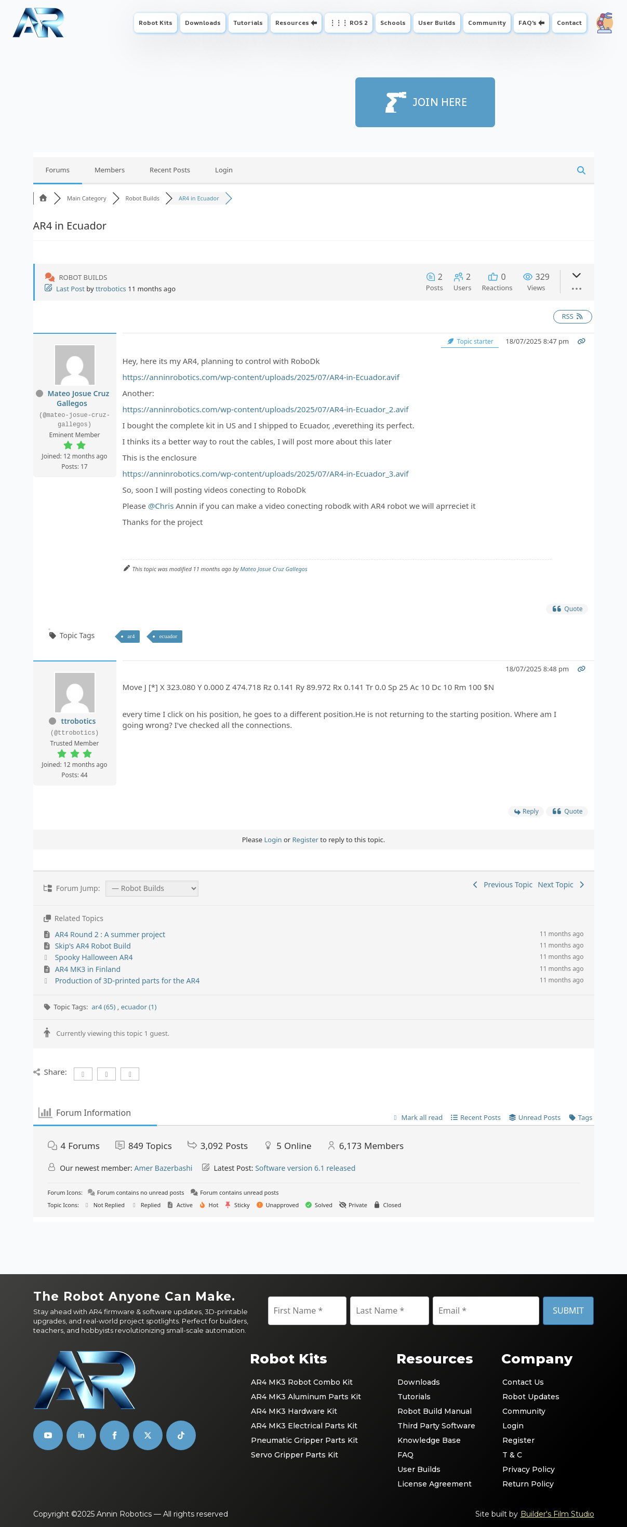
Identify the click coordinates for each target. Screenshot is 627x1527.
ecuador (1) (139, 1006)
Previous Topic (501, 884)
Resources (292, 22)
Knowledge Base (429, 1440)
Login (224, 169)
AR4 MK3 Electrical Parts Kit (304, 1425)
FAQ (405, 1455)
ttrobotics (111, 288)
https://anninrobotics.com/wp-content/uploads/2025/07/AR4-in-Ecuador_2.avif (266, 409)
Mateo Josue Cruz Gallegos (79, 398)
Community (487, 22)
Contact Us (523, 1382)
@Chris (161, 506)
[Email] (486, 1310)
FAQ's (527, 22)
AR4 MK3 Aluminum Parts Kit (306, 1396)
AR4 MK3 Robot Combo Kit (302, 1382)
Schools (393, 22)
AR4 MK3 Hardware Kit (294, 1411)
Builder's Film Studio (557, 1514)
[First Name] (307, 1310)
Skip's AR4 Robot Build (93, 946)
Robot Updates (530, 1396)
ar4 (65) (104, 1006)
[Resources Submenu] (315, 22)
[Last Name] (389, 1310)
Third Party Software (436, 1425)
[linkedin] (81, 1435)
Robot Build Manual (434, 1411)
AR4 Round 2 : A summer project (110, 934)
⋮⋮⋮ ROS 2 (348, 22)
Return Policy (528, 1484)
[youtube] (48, 1435)
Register (305, 839)
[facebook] (114, 1435)
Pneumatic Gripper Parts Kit (304, 1440)
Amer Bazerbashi (163, 1168)
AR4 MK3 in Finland (88, 969)
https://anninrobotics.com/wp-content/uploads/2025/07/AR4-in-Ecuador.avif (261, 377)
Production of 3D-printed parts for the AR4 (127, 980)
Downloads (203, 22)
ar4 (131, 636)
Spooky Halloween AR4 (94, 957)
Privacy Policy (528, 1469)
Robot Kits (155, 22)
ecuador (168, 636)
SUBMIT (568, 1310)
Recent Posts (170, 169)
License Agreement (434, 1484)
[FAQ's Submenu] (543, 22)
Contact (569, 22)
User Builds (437, 22)
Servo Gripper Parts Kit (294, 1455)
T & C (512, 1455)
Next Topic (562, 884)
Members (110, 169)
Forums (58, 169)
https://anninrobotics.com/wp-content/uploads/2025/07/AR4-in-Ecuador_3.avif (266, 473)
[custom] (148, 1435)
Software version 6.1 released (305, 1168)
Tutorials (248, 22)
